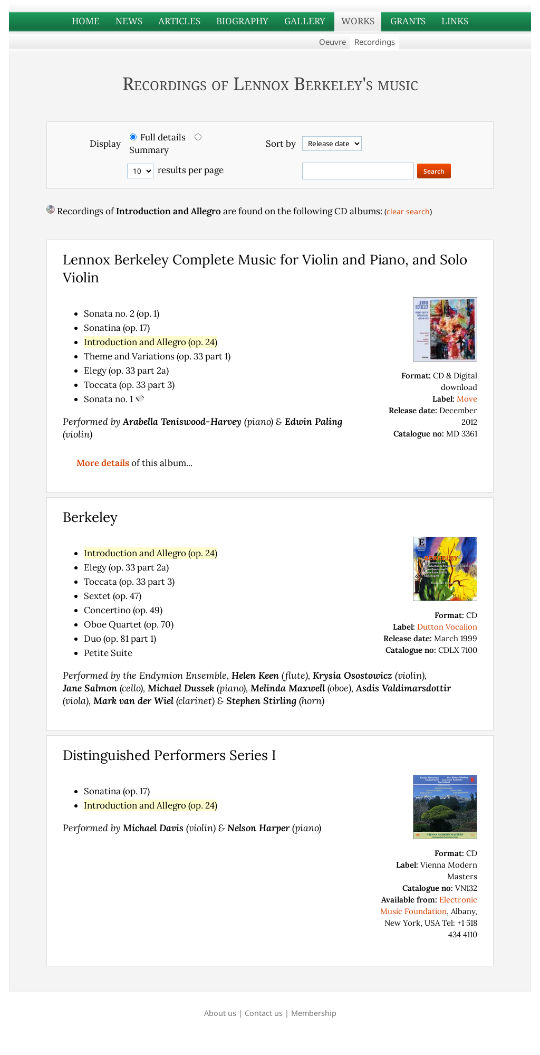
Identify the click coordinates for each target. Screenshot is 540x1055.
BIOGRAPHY (242, 21)
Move (467, 399)
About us (220, 1013)
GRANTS (408, 21)
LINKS (454, 21)
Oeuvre (332, 41)
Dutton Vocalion (447, 627)
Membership (313, 1013)
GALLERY (304, 21)
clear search (408, 211)
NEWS (128, 21)
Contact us (264, 1013)
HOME (86, 21)
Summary (149, 150)
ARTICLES (179, 21)
